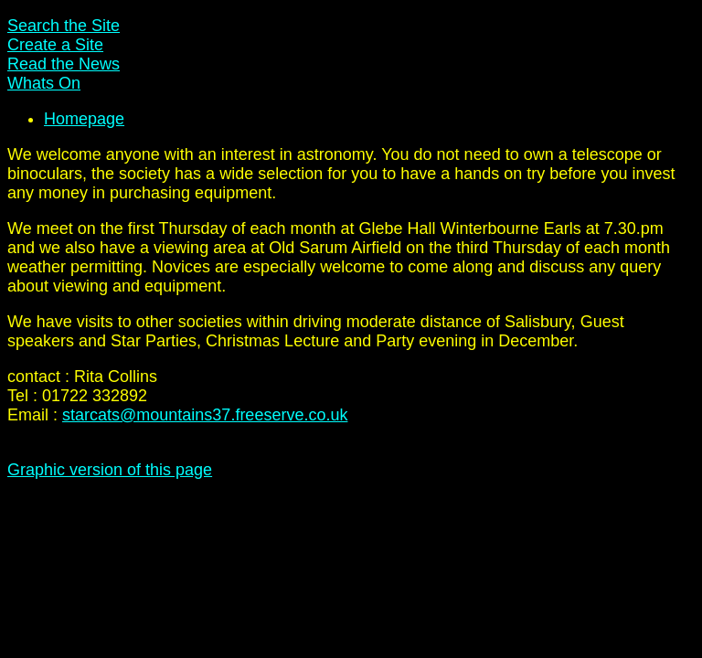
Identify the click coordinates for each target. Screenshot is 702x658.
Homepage (84, 119)
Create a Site (55, 45)
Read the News (63, 64)
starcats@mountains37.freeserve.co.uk (204, 415)
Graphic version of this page (109, 470)
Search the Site (63, 25)
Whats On (43, 83)
